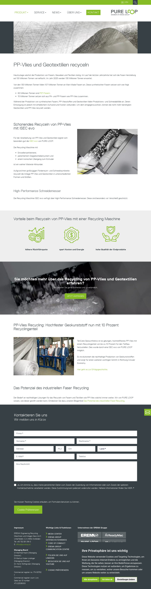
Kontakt (93, 12)
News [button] (56, 12)
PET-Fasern (45, 93)
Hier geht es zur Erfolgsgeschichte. (92, 369)
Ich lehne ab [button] (107, 579)
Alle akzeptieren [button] (91, 579)
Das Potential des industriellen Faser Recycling (104, 401)
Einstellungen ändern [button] (126, 579)
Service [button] (39, 12)
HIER (130, 488)
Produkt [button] (21, 12)
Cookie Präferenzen (28, 509)
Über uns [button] (73, 12)
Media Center (55, 534)
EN (126, 2)
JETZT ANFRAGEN (75, 296)
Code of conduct (56, 543)
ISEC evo (33, 141)
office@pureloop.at (23, 544)
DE (122, 2)
